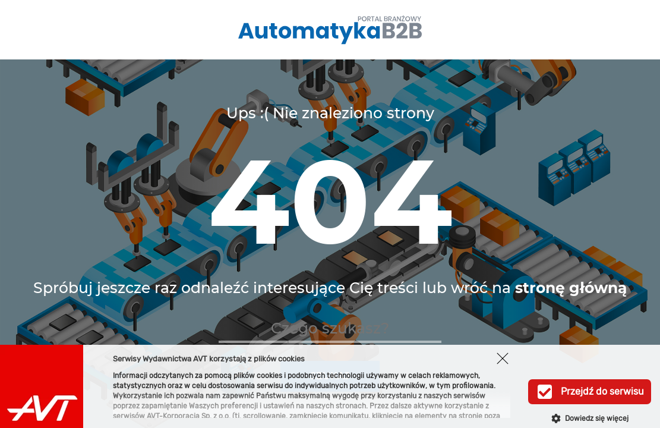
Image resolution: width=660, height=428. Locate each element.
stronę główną (571, 288)
